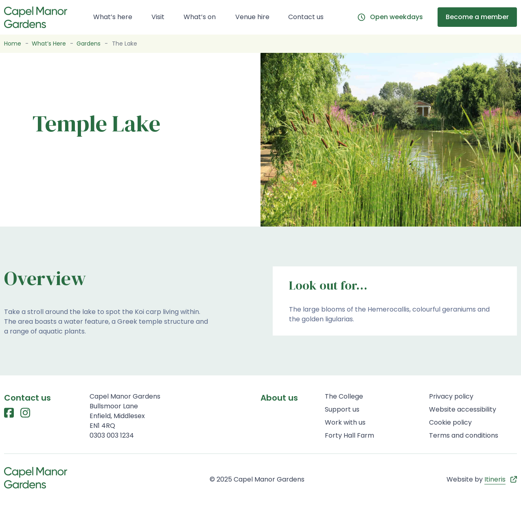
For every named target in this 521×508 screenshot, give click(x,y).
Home (12, 43)
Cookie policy (450, 422)
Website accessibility (462, 409)
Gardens (89, 43)
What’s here (112, 17)
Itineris (495, 479)
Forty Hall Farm (349, 435)
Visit (157, 17)
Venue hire (252, 17)
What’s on (200, 17)
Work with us (345, 422)
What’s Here (49, 43)
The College (344, 396)
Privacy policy (451, 396)
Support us (342, 409)
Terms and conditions (463, 435)
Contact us (306, 17)
